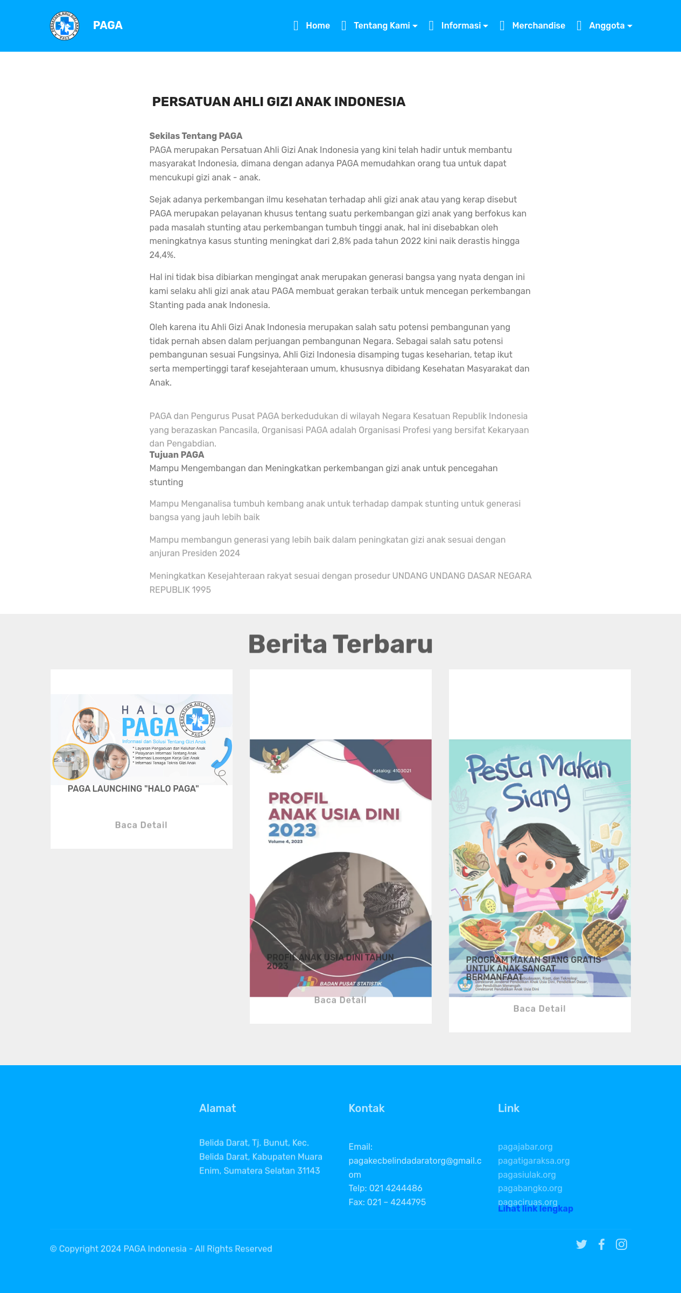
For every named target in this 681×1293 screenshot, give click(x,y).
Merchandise (532, 25)
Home (311, 25)
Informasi (455, 25)
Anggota (600, 25)
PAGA (108, 25)
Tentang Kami (375, 25)
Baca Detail (141, 842)
